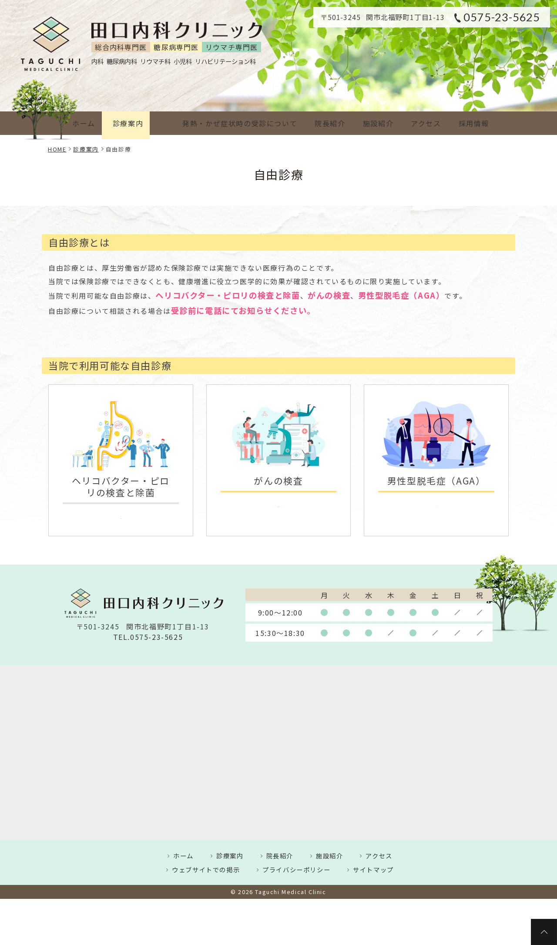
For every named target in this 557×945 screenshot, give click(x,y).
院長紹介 (317, 123)
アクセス (420, 123)
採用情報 (471, 123)
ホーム (82, 123)
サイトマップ (373, 872)
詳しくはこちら (121, 516)
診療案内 (129, 123)
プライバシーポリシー (296, 872)
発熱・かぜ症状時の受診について (223, 123)
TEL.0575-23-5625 (148, 639)
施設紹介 (368, 123)
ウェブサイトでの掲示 (206, 872)
